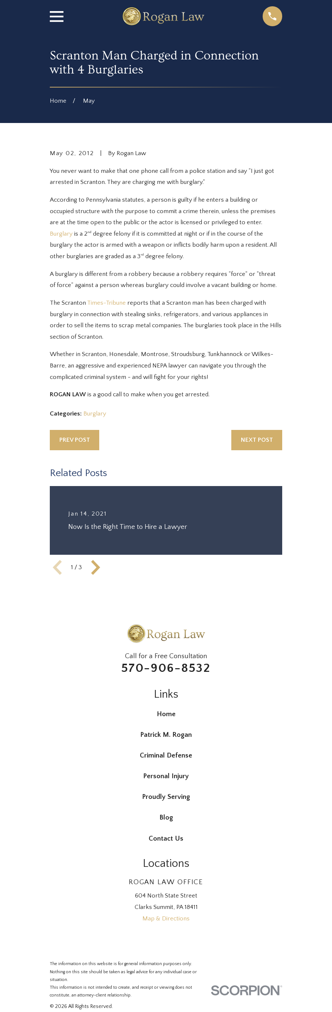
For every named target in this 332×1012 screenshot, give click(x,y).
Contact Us (166, 838)
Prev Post (74, 440)
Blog (166, 817)
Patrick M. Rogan (166, 735)
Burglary (61, 233)
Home (166, 714)
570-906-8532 (165, 668)
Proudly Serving (166, 797)
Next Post (257, 440)
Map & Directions (166, 918)
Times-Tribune (106, 303)
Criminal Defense (166, 755)
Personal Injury (166, 776)
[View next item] (95, 567)
